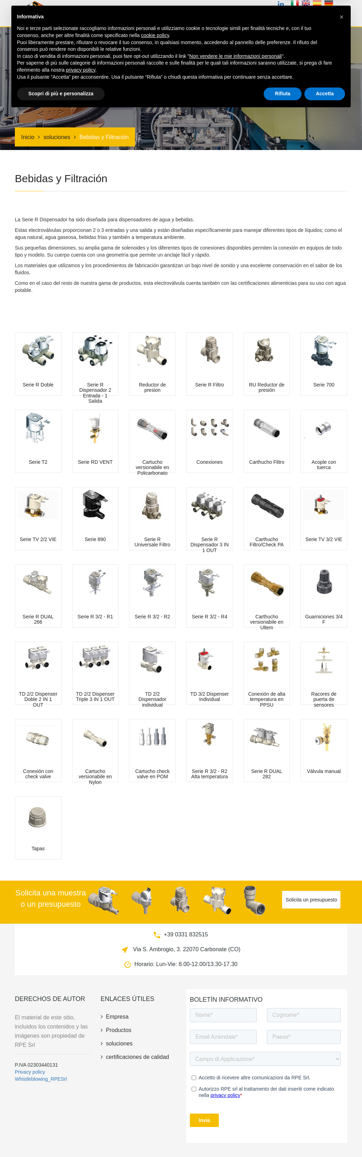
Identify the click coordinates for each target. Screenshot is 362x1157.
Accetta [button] (325, 1137)
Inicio (122, 15)
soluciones (224, 15)
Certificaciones (186, 15)
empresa (272, 15)
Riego (250, 15)
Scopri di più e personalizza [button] (60, 1137)
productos (148, 15)
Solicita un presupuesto (311, 900)
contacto (332, 15)
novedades (302, 15)
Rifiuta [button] (283, 1137)
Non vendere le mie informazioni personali (235, 1100)
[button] (341, 1061)
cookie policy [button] (155, 1079)
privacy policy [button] (80, 1114)
